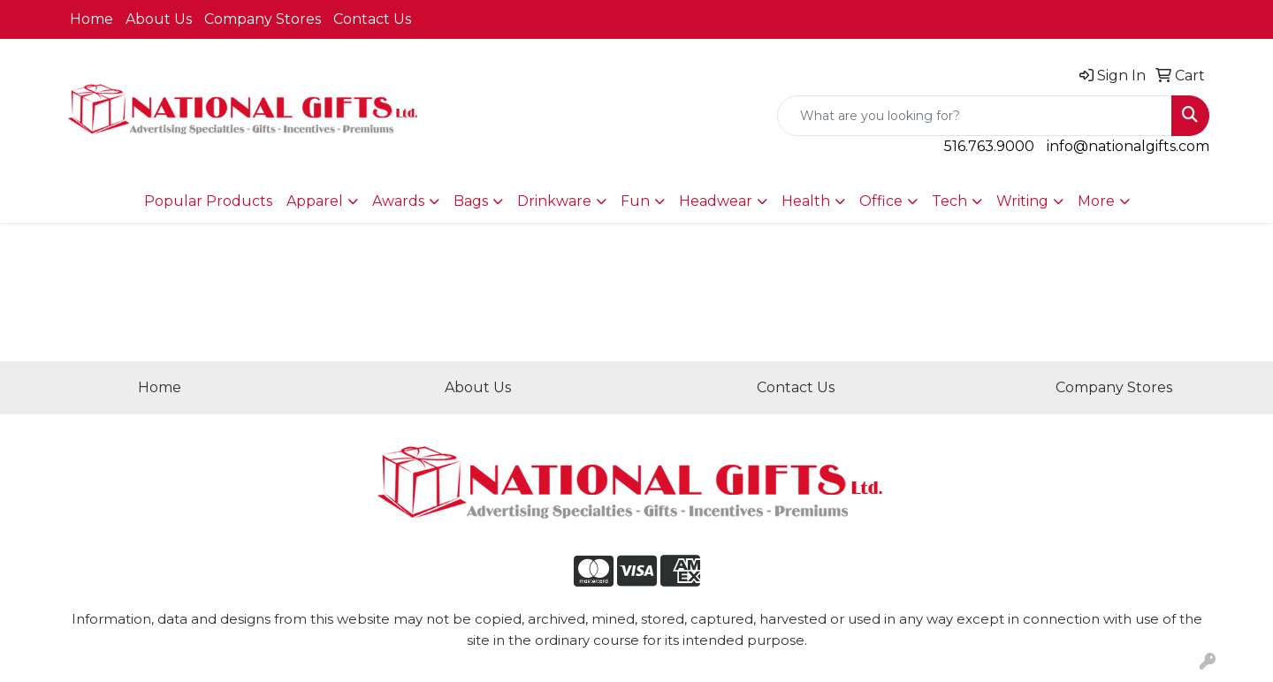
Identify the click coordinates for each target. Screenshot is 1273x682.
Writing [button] (1022, 201)
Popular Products (208, 201)
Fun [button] (635, 201)
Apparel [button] (314, 201)
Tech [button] (949, 201)
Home (91, 19)
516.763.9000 (989, 146)
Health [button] (805, 201)
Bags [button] (471, 201)
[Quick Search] (974, 115)
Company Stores (262, 19)
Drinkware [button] (554, 201)
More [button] (1096, 201)
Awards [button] (398, 201)
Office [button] (881, 201)
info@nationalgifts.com (1128, 146)
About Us (159, 19)
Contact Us (372, 19)
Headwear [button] (715, 201)
